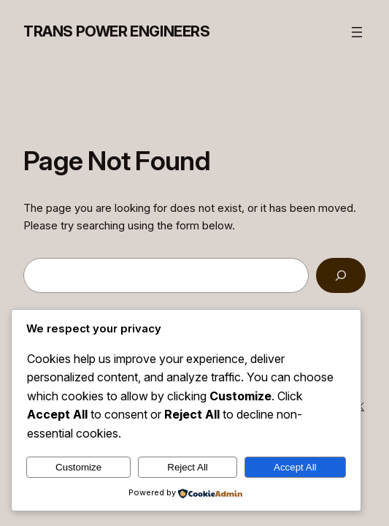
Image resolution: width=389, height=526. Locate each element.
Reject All (187, 467)
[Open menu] (357, 32)
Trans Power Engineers (116, 31)
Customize (78, 467)
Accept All (295, 467)
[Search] (341, 275)
